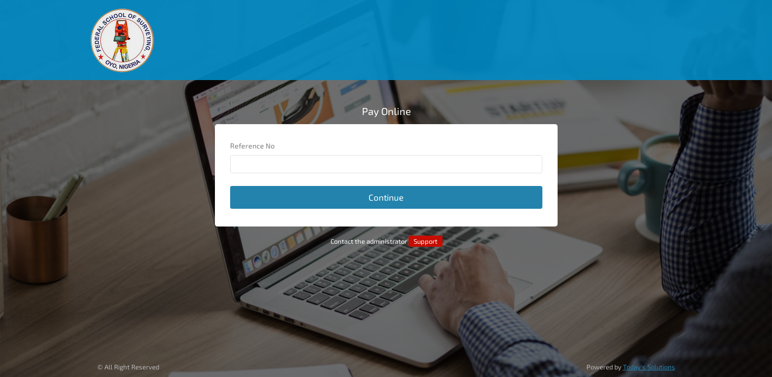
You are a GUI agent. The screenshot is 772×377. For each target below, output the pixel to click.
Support (425, 241)
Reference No (252, 145)
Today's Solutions (649, 367)
